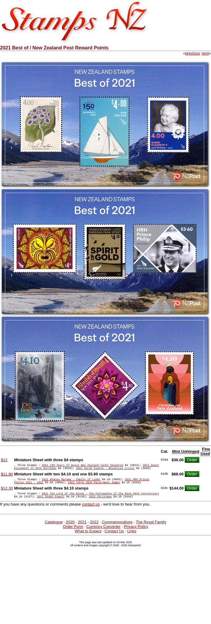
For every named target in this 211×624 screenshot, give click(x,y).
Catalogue (53, 527)
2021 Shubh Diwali (51, 502)
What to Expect (88, 536)
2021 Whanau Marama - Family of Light (71, 482)
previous (192, 53)
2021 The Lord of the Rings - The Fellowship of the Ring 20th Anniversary (100, 498)
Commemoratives (117, 527)
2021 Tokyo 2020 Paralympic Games (94, 486)
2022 (94, 527)
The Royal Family (151, 527)
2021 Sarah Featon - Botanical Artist (105, 470)
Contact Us (114, 536)
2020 (70, 527)
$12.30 (7, 492)
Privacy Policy (136, 532)
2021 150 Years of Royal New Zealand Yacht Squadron (82, 466)
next (205, 53)
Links (131, 536)
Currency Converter (103, 532)
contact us (91, 509)
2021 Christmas (100, 502)
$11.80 (7, 476)
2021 (82, 527)
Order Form (73, 532)
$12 (4, 460)
